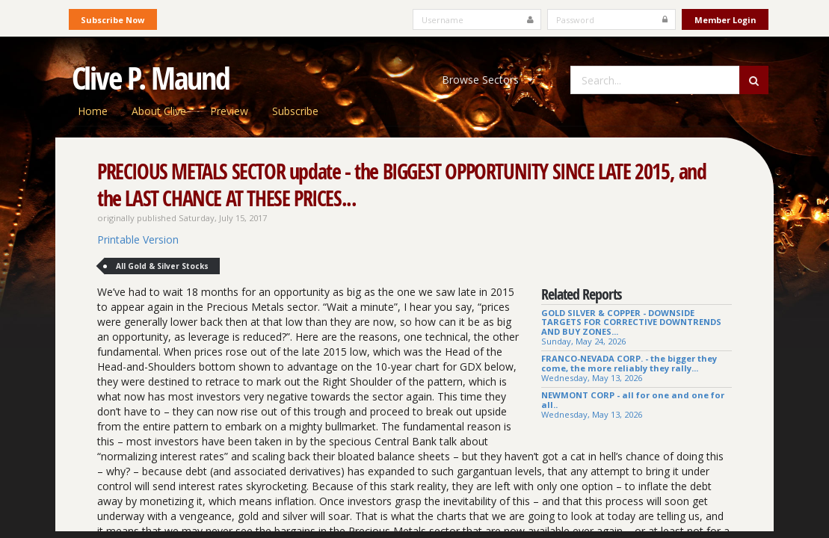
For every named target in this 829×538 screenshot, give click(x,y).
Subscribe (295, 111)
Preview (229, 111)
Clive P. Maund (151, 77)
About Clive (159, 111)
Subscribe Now (112, 19)
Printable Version (138, 239)
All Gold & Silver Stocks (162, 266)
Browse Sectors (487, 79)
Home (93, 111)
